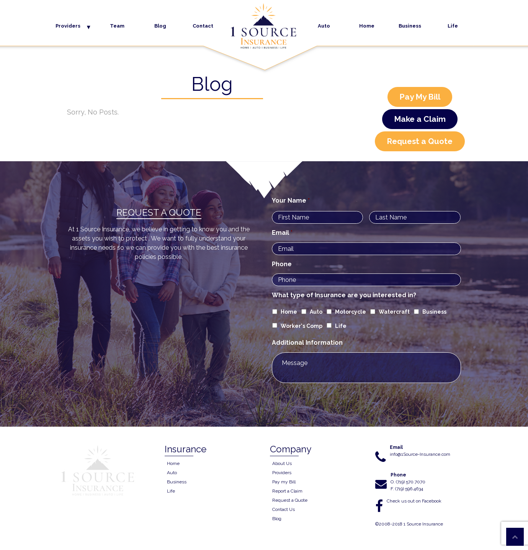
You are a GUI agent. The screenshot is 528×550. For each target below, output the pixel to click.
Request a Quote (420, 141)
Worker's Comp (301, 326)
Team (117, 26)
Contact (203, 26)
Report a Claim (287, 491)
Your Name (291, 200)
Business (410, 26)
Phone (282, 264)
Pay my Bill (284, 482)
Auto (324, 26)
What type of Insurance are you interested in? (344, 295)
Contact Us (283, 509)
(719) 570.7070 (410, 482)
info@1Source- (405, 454)
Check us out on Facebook (414, 501)
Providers (68, 26)
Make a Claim (420, 119)
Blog (160, 26)
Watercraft (394, 312)
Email (282, 232)
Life (453, 26)
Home (366, 26)
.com (445, 454)
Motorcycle (350, 312)
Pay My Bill (419, 96)
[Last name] (415, 217)
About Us (282, 463)
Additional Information (307, 342)
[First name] (317, 217)
